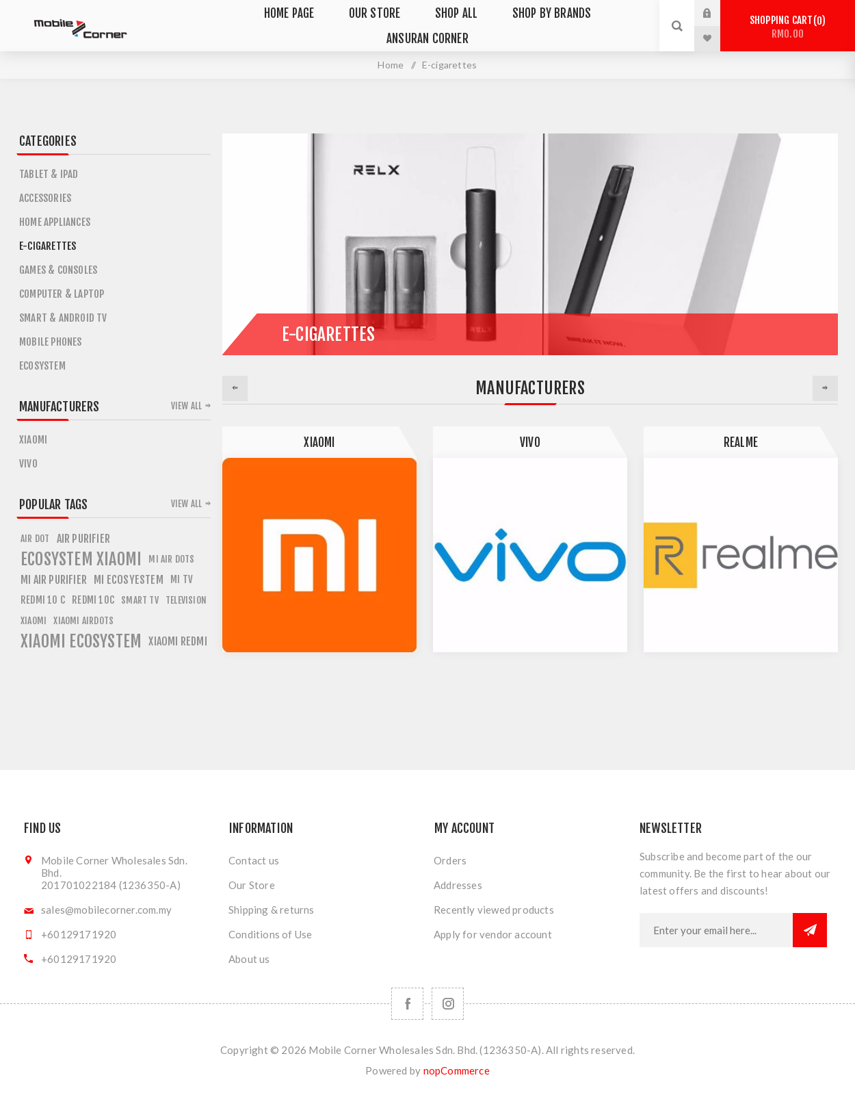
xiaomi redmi (177, 641)
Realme (741, 442)
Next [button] (825, 388)
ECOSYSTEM (42, 365)
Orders (450, 860)
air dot (35, 538)
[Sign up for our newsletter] (716, 930)
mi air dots (171, 559)
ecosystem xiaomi (81, 559)
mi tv (181, 579)
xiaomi (34, 620)
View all (186, 405)
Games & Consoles (58, 270)
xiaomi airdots (83, 620)
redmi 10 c (43, 599)
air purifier (83, 538)
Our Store (251, 885)
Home (391, 64)
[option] (319, 539)
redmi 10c (93, 599)
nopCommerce (456, 1070)
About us (249, 959)
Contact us (253, 860)
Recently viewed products (494, 909)
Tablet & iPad (49, 174)
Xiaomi (319, 442)
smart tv (140, 600)
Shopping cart (788, 27)
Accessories (45, 198)
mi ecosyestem (128, 580)
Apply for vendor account (493, 934)
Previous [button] (235, 388)
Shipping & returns (271, 909)
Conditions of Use (270, 934)
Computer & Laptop (61, 293)
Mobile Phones (50, 341)
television (186, 600)
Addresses (458, 885)
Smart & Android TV (63, 317)
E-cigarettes (47, 246)
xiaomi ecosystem (81, 641)
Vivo (530, 442)
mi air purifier (54, 580)
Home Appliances (54, 222)
